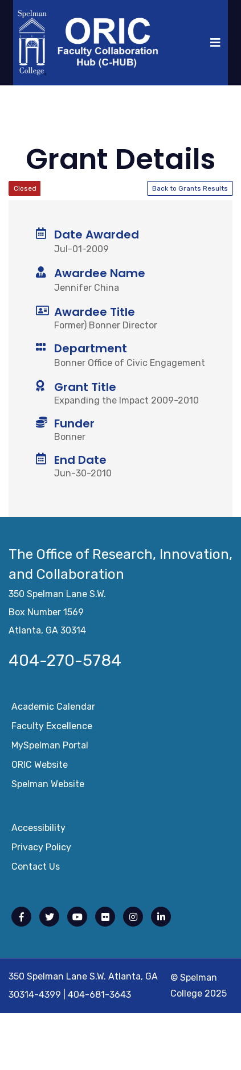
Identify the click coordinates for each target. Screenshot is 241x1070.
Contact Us (35, 868)
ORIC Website (39, 767)
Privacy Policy (41, 849)
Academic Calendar (53, 708)
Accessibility (38, 830)
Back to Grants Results (190, 188)
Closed (25, 188)
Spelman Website (47, 786)
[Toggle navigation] (215, 42)
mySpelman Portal (49, 747)
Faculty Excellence (51, 728)
